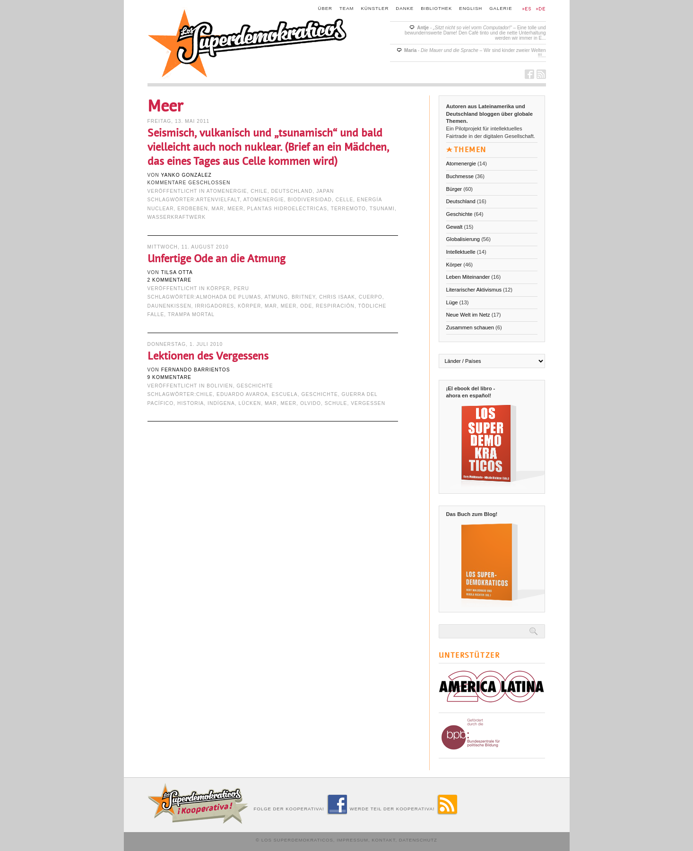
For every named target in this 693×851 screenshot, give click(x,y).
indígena (221, 403)
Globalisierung (463, 239)
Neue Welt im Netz (468, 315)
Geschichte (254, 385)
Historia (190, 403)
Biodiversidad (309, 199)
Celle (345, 199)
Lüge (452, 302)
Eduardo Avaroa (242, 394)
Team (346, 8)
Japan (325, 191)
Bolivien (220, 385)
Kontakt (383, 839)
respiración (335, 306)
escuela (285, 394)
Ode (306, 306)
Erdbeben (192, 208)
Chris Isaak (337, 297)
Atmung (276, 297)
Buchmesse (460, 176)
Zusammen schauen (470, 327)
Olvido (310, 403)
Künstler (375, 8)
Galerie (500, 8)
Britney (303, 297)
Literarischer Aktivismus (474, 289)
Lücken (250, 403)
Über (325, 8)
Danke (405, 8)
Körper (218, 288)
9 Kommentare (169, 377)
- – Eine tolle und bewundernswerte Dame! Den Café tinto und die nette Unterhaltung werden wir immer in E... (475, 33)
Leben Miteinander (468, 277)
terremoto (348, 208)
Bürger (454, 189)
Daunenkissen (169, 306)
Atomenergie (227, 191)
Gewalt (454, 227)
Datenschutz (418, 839)
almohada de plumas (228, 297)
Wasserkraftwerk (176, 217)
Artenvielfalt (218, 199)
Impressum (352, 839)
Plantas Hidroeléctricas (287, 208)
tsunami (382, 208)
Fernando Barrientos (195, 369)
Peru (241, 288)
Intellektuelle (461, 252)
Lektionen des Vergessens (208, 356)
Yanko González (186, 175)
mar (218, 208)
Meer (235, 208)
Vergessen (368, 403)
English (470, 8)
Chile (259, 191)
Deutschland (291, 191)
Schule (336, 403)
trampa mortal (191, 314)
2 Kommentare (169, 280)
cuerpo (370, 297)
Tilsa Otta (177, 272)
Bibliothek (436, 8)
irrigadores (214, 306)
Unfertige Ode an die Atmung (216, 258)
